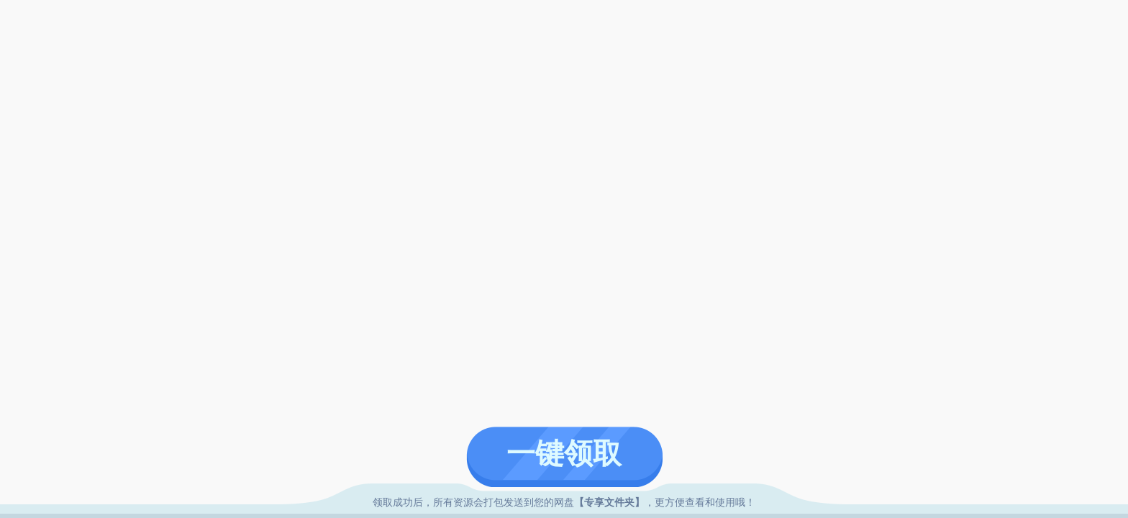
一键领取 (564, 453)
